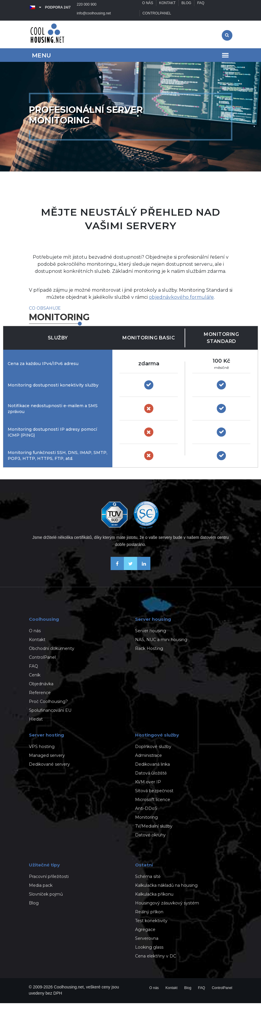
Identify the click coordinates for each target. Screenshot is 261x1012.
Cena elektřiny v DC (155, 965)
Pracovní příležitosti (49, 885)
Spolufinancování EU (50, 719)
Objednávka (41, 692)
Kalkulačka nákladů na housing (166, 894)
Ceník (34, 683)
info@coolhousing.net (49, 22)
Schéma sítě (147, 885)
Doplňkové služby (153, 755)
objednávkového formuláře (181, 306)
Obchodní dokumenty (51, 657)
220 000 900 (87, 7)
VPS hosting (42, 755)
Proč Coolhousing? (48, 710)
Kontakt (168, 7)
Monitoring (146, 826)
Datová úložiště (151, 782)
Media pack (40, 894)
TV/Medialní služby (154, 835)
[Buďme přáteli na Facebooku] (117, 577)
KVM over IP (148, 790)
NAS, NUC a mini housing (161, 648)
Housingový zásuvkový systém (167, 911)
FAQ (201, 7)
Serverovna (146, 947)
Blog (187, 7)
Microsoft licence (152, 808)
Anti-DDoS (146, 817)
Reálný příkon (149, 920)
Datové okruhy (150, 843)
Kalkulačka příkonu (154, 903)
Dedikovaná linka (152, 773)
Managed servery (47, 764)
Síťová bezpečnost (154, 799)
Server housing (150, 639)
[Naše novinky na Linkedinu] (143, 577)
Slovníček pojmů (46, 903)
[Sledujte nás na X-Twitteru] (130, 577)
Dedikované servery (49, 773)
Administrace (148, 764)
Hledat (36, 728)
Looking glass (149, 956)
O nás (147, 7)
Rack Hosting (149, 657)
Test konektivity (151, 929)
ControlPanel (157, 22)
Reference (40, 701)
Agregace (145, 938)
